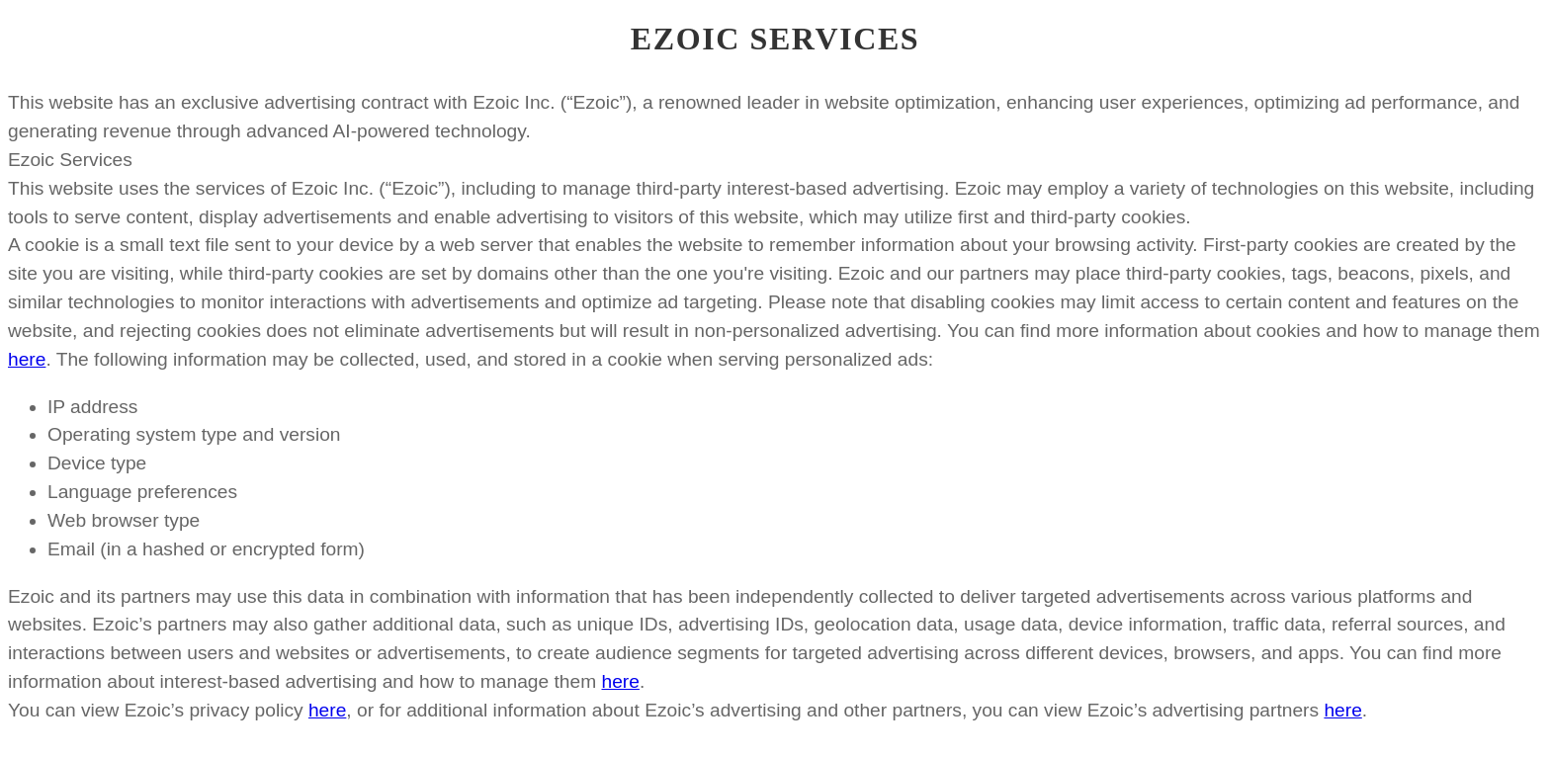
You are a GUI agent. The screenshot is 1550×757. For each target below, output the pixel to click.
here (26, 359)
